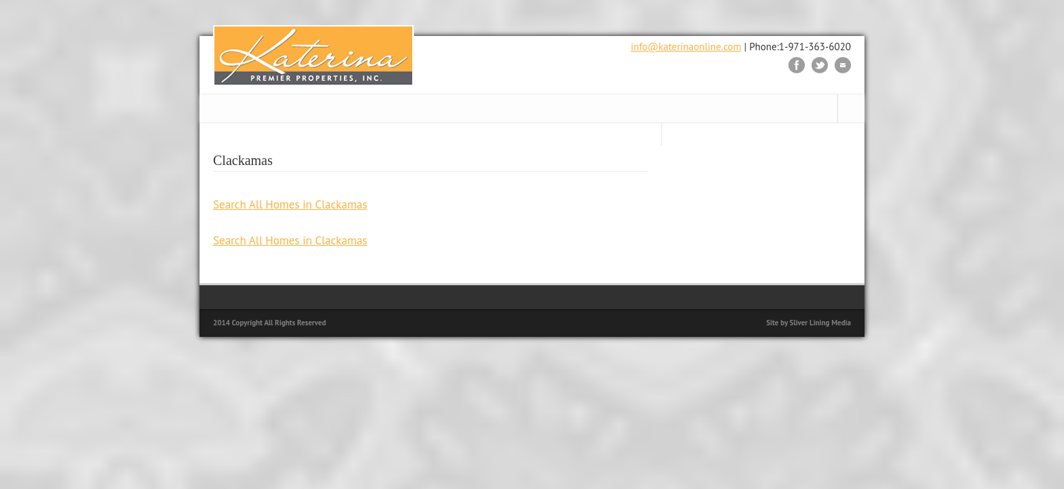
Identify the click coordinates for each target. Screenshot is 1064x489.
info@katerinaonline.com (685, 46)
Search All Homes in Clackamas (290, 204)
